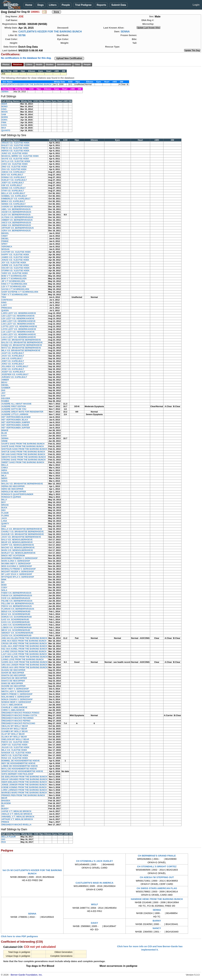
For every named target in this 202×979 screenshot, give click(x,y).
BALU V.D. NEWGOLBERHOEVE (17, 539)
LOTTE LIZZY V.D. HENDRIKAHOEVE (19, 326)
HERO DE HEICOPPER (12, 489)
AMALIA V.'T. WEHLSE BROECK (16, 814)
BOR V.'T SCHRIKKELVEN (13, 278)
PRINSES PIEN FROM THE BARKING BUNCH (23, 795)
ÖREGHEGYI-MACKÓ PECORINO (17, 718)
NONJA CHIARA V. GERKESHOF (17, 699)
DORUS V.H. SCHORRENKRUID (16, 617)
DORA (4, 120)
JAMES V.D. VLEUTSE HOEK (15, 257)
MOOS (4, 112)
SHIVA (4, 481)
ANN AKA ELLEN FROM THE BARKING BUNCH (24, 638)
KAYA (4, 125)
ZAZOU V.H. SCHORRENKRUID (16, 635)
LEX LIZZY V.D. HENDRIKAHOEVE (17, 318)
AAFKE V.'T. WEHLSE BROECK (16, 811)
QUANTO (5, 130)
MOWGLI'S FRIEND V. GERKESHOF (18, 569)
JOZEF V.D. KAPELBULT (13, 372)
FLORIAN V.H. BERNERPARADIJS (17, 609)
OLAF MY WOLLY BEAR (13, 734)
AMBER (5, 380)
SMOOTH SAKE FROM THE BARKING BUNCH (23, 457)
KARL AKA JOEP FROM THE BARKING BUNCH (24, 646)
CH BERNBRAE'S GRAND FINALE (157, 855)
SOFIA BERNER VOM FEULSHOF (17, 774)
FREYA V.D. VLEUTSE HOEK (15, 148)
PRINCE (5, 822)
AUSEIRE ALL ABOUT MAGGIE (16, 404)
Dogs (40, 5)
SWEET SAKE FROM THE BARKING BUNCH (22, 462)
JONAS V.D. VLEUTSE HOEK (15, 260)
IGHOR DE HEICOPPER (12, 673)
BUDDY (5, 808)
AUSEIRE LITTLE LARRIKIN (14, 414)
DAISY (94, 922)
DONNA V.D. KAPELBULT (13, 177)
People (66, 5)
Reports (101, 5)
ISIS (3, 390)
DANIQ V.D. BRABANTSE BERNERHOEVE (21, 345)
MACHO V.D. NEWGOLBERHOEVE (18, 547)
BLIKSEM (6, 803)
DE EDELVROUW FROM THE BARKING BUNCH (24, 776)
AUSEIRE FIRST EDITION (13, 406)
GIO (3, 839)
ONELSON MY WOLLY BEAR (15, 739)
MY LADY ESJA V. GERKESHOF (16, 574)
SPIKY (4, 244)
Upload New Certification (69, 58)
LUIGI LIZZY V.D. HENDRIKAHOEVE (18, 334)
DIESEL (5, 238)
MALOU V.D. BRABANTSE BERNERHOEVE (22, 483)
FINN (3, 122)
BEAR (4, 798)
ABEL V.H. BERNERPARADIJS (16, 209)
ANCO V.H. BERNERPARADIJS (16, 222)
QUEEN (5, 310)
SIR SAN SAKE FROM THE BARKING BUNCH (23, 454)
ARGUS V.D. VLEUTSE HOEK (15, 142)
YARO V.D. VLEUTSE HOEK (14, 273)
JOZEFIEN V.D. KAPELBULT (15, 374)
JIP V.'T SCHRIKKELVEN (13, 281)
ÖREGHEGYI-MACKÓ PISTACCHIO (18, 723)
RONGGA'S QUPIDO (11, 497)
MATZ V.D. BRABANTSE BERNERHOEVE (21, 348)
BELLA (4, 465)
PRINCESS (6, 308)
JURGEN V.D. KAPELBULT (14, 377)
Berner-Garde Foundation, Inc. (26, 974)
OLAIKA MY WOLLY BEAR (14, 737)
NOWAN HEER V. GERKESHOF (16, 702)
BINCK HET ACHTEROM (13, 555)
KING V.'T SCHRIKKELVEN (14, 284)
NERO (4, 478)
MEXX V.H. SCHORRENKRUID (15, 630)
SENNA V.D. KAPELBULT (13, 188)
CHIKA (4, 467)
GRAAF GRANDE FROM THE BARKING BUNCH (24, 779)
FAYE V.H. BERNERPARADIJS (15, 598)
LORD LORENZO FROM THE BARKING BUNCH (24, 790)
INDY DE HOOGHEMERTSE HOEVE (18, 763)
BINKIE (4, 430)
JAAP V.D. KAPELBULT (12, 353)
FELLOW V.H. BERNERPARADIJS (17, 603)
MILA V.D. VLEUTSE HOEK (14, 750)
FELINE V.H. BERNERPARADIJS (16, 601)
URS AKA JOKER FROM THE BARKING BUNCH (24, 665)
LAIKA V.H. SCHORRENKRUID (16, 625)
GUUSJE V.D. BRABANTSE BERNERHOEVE (22, 534)
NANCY (157, 928)
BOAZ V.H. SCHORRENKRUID (15, 614)
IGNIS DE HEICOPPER (12, 683)
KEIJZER (5, 398)
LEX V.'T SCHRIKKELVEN (13, 286)
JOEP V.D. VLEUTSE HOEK (14, 744)
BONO (4, 106)
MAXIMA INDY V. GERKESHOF (16, 563)
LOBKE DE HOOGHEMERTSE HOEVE (19, 766)
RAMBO (5, 401)
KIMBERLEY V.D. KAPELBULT (15, 198)
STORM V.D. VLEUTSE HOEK (15, 270)
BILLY (4, 499)
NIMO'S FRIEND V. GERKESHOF (16, 694)
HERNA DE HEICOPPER (13, 486)
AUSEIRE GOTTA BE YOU (13, 409)
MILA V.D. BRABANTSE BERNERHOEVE (20, 350)
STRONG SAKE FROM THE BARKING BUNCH (23, 459)
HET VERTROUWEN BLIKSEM (16, 417)
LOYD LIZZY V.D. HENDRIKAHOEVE (18, 329)
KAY (3, 396)
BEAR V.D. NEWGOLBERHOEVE (17, 542)
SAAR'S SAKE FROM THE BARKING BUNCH (23, 443)
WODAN (5, 249)
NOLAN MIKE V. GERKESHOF (15, 697)
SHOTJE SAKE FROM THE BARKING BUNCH (23, 451)
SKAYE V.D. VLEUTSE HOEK (15, 158)
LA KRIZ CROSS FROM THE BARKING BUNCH (23, 651)
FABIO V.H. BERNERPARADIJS (16, 593)
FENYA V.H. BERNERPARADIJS (16, 606)
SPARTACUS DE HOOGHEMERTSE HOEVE (22, 771)
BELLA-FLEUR (8, 836)
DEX (3, 510)
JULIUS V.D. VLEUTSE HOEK (15, 747)
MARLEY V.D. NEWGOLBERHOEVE (18, 553)
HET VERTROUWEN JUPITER (15, 428)
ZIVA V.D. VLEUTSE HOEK (14, 169)
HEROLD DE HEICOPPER (13, 491)
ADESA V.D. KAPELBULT (13, 172)
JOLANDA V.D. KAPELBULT (14, 366)
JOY (3, 393)
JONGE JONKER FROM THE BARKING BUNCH (24, 784)
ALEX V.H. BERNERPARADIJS (16, 214)
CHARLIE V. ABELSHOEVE (14, 707)
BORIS (4, 117)
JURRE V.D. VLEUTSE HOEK (15, 265)
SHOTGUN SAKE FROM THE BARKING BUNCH (24, 449)
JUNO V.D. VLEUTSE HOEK (14, 153)
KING (4, 109)
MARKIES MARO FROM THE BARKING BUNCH (24, 792)
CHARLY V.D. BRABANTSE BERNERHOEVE (22, 531)
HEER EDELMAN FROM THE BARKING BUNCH (24, 782)
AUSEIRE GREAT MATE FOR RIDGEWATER (22, 412)
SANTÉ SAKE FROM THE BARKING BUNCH (22, 446)
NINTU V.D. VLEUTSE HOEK (14, 755)
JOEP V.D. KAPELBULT (12, 182)
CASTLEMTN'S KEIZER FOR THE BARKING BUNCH (50, 31)
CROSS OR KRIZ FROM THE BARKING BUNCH (24, 643)
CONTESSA (7, 300)
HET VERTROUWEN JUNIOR (15, 425)
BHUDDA (5, 800)
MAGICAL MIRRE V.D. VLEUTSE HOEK (20, 156)
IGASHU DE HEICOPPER (13, 670)
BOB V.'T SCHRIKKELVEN (13, 276)
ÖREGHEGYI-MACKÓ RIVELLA (16, 824)
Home (28, 5)
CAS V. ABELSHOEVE (12, 705)
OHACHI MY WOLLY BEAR (14, 729)
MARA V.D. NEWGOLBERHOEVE (17, 550)
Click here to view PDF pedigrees (19, 936)
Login (196, 4)
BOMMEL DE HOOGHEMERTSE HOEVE (20, 760)
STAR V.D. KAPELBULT (12, 190)
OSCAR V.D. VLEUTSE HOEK (15, 268)
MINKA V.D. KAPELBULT (13, 201)
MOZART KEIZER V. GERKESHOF (17, 571)
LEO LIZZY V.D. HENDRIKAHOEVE (18, 316)
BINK (3, 579)
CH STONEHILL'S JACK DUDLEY (94, 861)
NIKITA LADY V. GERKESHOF (15, 691)
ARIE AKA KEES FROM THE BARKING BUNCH (23, 641)
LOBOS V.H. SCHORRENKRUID (16, 627)
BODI (4, 585)
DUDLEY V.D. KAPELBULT (14, 180)
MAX (3, 128)
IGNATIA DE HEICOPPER (13, 675)
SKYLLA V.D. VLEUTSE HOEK (15, 161)
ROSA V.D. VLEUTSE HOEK (14, 758)
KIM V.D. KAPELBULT (11, 185)
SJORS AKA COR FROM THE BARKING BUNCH (24, 662)
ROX (3, 842)
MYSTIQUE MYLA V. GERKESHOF (17, 577)
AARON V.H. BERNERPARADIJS (17, 206)
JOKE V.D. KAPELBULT (12, 364)
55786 (22, 35)
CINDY (4, 236)
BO (3, 582)
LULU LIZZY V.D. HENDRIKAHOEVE (18, 337)
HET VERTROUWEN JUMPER (15, 422)
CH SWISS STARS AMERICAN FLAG (157, 888)
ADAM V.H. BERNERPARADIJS (16, 212)
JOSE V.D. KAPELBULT (12, 369)
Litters (53, 5)
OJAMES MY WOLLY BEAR (14, 731)
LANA (4, 521)
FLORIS (5, 515)
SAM (3, 114)
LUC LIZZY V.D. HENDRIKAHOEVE (18, 332)
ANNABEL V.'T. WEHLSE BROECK (17, 816)
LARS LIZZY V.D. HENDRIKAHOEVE (18, 313)
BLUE (4, 433)
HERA (4, 470)
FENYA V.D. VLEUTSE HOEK (15, 742)
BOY (3, 502)
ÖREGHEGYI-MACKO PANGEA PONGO (20, 713)
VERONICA (6, 246)
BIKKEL (5, 233)
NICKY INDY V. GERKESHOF (15, 689)
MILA (3, 475)
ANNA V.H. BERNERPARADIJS (16, 225)
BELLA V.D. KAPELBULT (13, 193)
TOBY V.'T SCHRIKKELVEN (14, 294)
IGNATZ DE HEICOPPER (13, 681)
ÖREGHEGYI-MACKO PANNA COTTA (19, 715)
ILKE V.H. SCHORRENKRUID (15, 619)
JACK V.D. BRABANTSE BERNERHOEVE (21, 537)
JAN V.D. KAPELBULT (12, 358)
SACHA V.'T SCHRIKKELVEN (15, 289)
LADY (4, 305)
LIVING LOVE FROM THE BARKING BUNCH (22, 659)
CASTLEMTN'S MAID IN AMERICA (94, 882)
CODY (4, 587)
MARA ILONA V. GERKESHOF (15, 561)
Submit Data (118, 5)
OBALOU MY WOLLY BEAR (14, 726)
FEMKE (5, 241)
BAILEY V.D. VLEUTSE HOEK (15, 145)
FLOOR (5, 513)
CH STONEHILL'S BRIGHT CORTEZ (157, 866)
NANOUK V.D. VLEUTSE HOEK (16, 752)
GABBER (5, 388)
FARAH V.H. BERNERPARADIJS (16, 595)
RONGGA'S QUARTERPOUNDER (17, 494)
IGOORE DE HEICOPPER (13, 686)
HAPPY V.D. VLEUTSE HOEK (15, 254)
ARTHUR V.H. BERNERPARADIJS (17, 228)
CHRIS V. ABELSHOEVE (13, 710)
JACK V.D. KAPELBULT (12, 356)
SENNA (125, 31)
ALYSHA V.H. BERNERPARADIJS (17, 217)
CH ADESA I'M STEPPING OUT (157, 877)
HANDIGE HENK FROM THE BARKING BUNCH (157, 899)
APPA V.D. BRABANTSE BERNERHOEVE (21, 340)
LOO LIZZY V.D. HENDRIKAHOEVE (18, 324)
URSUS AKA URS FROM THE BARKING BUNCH (24, 667)
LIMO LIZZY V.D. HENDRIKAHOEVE (18, 321)
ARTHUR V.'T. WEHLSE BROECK (17, 819)
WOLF (94, 904)
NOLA (4, 590)
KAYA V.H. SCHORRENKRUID (15, 622)
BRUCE (5, 505)
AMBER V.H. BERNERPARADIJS (17, 220)
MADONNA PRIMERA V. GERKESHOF (19, 558)
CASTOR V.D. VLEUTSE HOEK (16, 252)
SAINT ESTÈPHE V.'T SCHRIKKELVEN (19, 292)
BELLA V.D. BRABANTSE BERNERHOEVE (21, 529)
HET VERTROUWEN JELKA (14, 420)
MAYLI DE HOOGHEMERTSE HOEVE (19, 768)
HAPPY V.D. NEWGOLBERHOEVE (17, 545)
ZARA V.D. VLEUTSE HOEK (14, 164)
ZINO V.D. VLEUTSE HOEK (14, 166)
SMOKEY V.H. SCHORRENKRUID (17, 633)
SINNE (4, 441)
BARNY (157, 920)
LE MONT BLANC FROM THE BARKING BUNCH (24, 657)
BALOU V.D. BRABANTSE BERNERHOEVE (22, 342)
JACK (4, 518)
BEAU (4, 382)
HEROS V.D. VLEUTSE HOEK (15, 150)
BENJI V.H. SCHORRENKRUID (15, 611)
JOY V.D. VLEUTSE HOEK (13, 262)
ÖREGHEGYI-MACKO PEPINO (15, 721)
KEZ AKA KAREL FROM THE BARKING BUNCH (24, 649)
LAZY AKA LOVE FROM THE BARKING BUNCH (24, 654)
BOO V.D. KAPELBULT (12, 174)
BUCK (4, 507)
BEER (4, 104)
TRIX (3, 297)
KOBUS (5, 473)
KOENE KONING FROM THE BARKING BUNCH (24, 787)
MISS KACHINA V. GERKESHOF (16, 566)
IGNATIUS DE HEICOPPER (14, 678)
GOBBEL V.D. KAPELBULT (14, 196)
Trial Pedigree (83, 5)
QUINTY (5, 523)
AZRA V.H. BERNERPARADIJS (16, 230)
